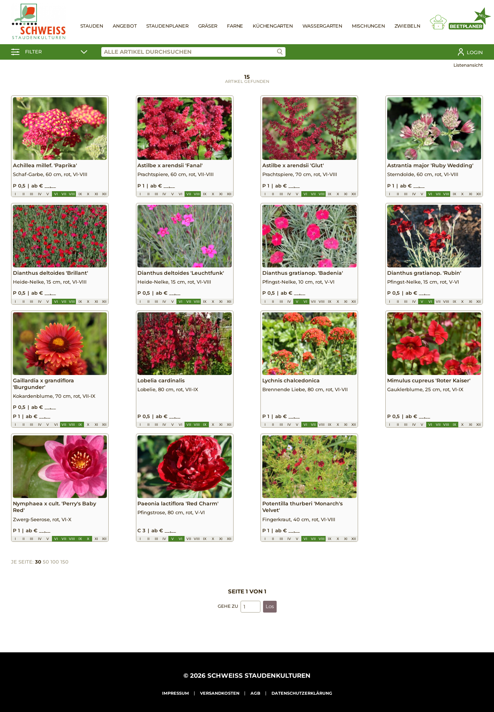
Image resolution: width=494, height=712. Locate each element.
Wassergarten (322, 26)
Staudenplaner (167, 26)
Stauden (91, 26)
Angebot (124, 26)
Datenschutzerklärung (301, 693)
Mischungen (368, 26)
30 (38, 568)
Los (270, 613)
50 (46, 568)
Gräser (208, 26)
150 (64, 568)
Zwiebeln (407, 26)
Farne (235, 26)
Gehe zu (228, 612)
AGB (255, 693)
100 (54, 568)
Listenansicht (468, 65)
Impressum (175, 693)
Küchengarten (272, 26)
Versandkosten (219, 693)
